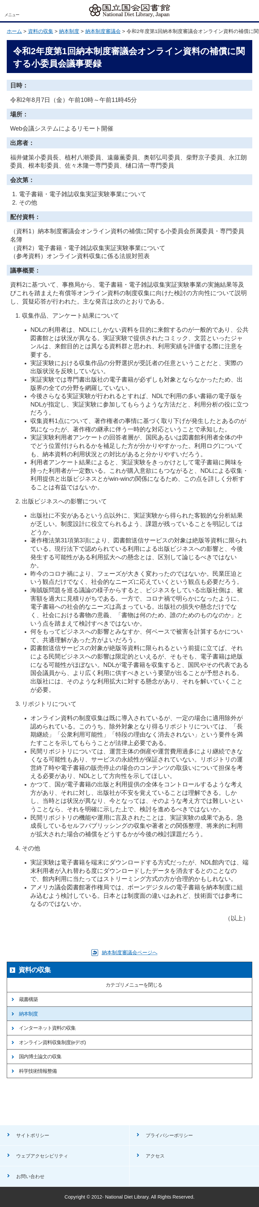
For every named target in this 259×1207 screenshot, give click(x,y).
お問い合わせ (30, 1176)
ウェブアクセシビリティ (42, 1156)
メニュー (11, 14)
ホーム (14, 31)
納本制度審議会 (103, 31)
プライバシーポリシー (169, 1135)
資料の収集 (40, 31)
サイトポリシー (32, 1135)
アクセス (155, 1156)
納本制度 (69, 31)
